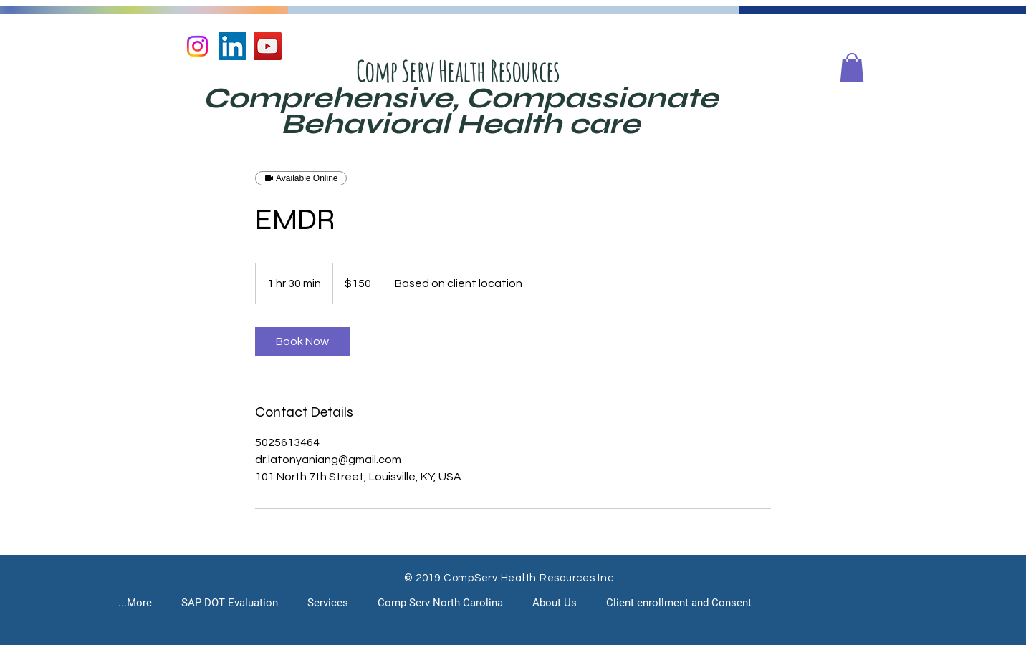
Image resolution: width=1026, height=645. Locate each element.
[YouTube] (268, 46)
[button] (852, 67)
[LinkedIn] (232, 46)
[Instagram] (197, 46)
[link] (302, 341)
